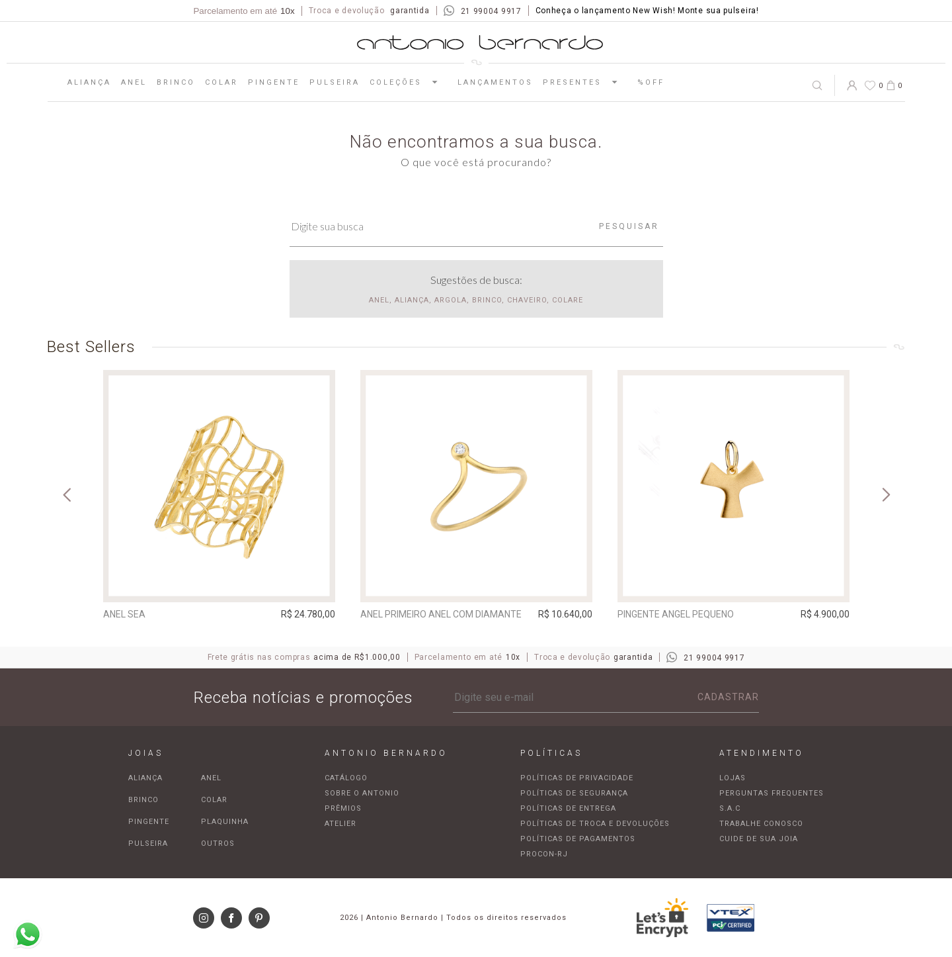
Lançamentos (495, 82)
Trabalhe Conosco (761, 823)
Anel (134, 82)
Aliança (89, 82)
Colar (221, 82)
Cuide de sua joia (758, 839)
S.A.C (729, 808)
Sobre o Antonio (362, 793)
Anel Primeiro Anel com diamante (441, 614)
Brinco (176, 82)
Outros (218, 843)
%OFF (650, 82)
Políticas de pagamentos (577, 839)
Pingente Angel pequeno (675, 614)
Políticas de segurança (574, 793)
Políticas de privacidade (576, 778)
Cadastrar (728, 697)
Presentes (585, 82)
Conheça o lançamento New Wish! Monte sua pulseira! (647, 10)
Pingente (273, 82)
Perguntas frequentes (771, 793)
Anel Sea (124, 614)
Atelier (340, 823)
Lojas (732, 778)
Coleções (409, 82)
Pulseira (334, 82)
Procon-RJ (544, 854)
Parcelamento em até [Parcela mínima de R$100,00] (243, 11)
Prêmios (343, 808)
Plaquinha (225, 821)
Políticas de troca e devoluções (595, 823)
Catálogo (346, 778)
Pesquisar (629, 226)
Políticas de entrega (568, 808)
